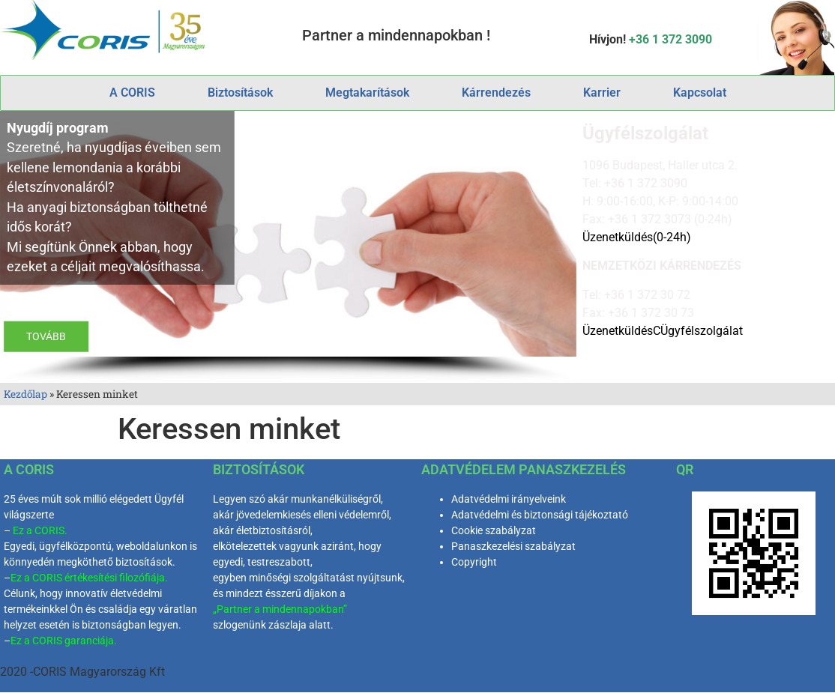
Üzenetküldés (617, 331)
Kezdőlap (25, 394)
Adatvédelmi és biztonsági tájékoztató (539, 515)
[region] (288, 247)
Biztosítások (240, 92)
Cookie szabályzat (493, 530)
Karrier (602, 92)
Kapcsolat (699, 92)
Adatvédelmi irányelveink (508, 499)
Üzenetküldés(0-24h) (636, 237)
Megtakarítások (367, 92)
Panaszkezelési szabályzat (513, 546)
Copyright (474, 562)
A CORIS (132, 92)
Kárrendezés (496, 92)
